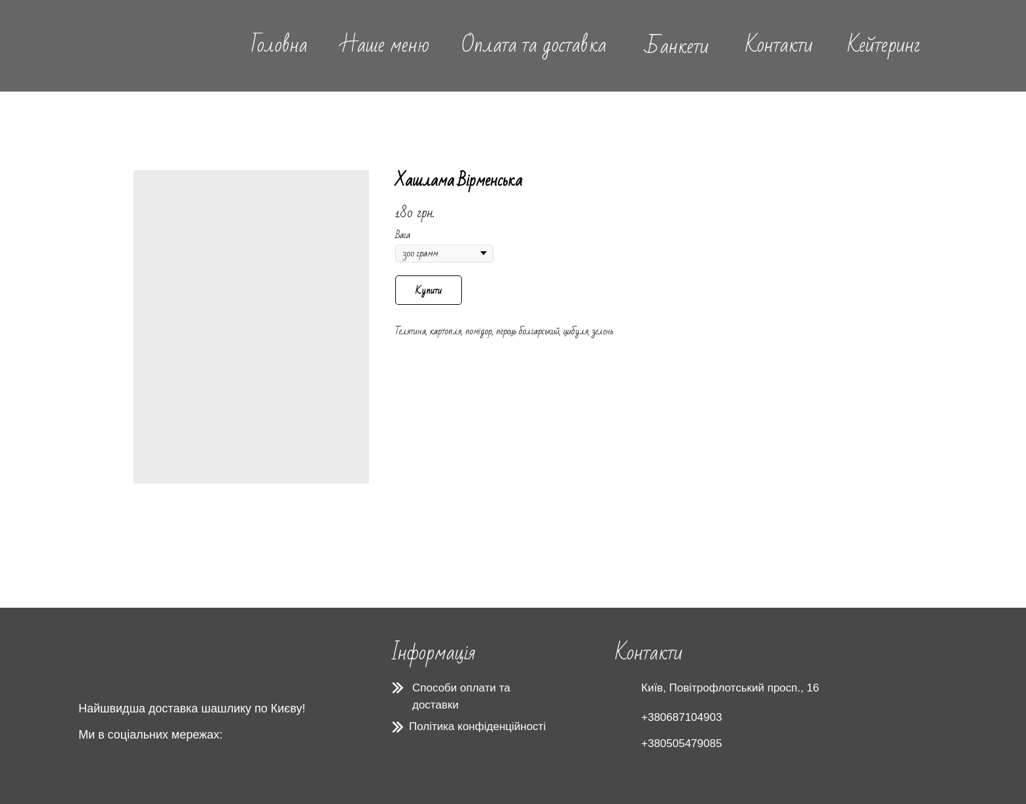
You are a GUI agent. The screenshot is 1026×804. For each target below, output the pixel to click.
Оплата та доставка (534, 45)
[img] (149, 45)
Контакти (779, 45)
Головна (279, 45)
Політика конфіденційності (477, 726)
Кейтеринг (884, 45)
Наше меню (384, 45)
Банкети (677, 46)
